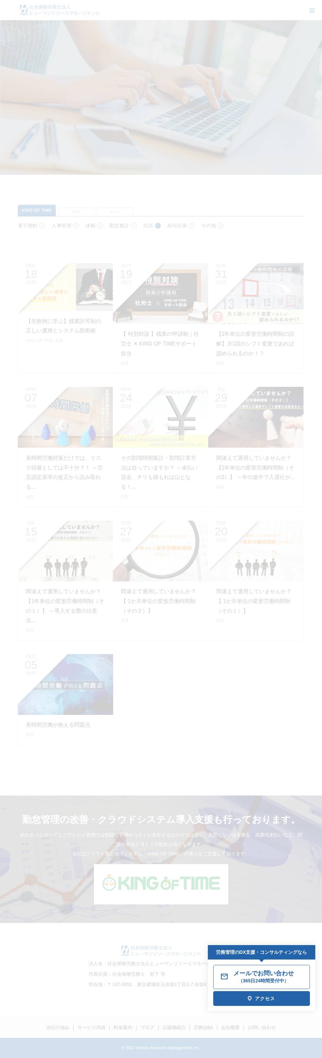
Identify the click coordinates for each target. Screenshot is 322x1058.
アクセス (265, 998)
